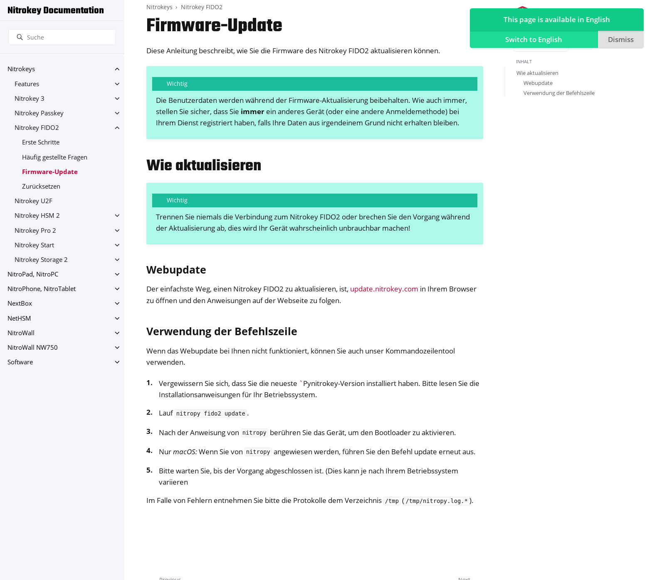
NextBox (19, 303)
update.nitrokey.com (384, 289)
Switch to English (532, 40)
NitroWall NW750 (32, 347)
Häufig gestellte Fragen (54, 157)
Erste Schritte (40, 142)
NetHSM (19, 318)
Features (27, 84)
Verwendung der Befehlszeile (559, 93)
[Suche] (62, 37)
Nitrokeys (21, 69)
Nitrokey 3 (29, 98)
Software (20, 362)
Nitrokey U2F (33, 201)
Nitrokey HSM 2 (37, 215)
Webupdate (538, 83)
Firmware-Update (50, 171)
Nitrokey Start (34, 245)
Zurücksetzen (41, 186)
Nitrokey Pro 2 (35, 230)
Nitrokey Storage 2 (41, 259)
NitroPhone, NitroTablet (41, 288)
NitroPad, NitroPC (32, 274)
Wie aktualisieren (537, 73)
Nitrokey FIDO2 (37, 127)
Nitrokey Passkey (39, 113)
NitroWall (21, 333)
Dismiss (619, 40)
